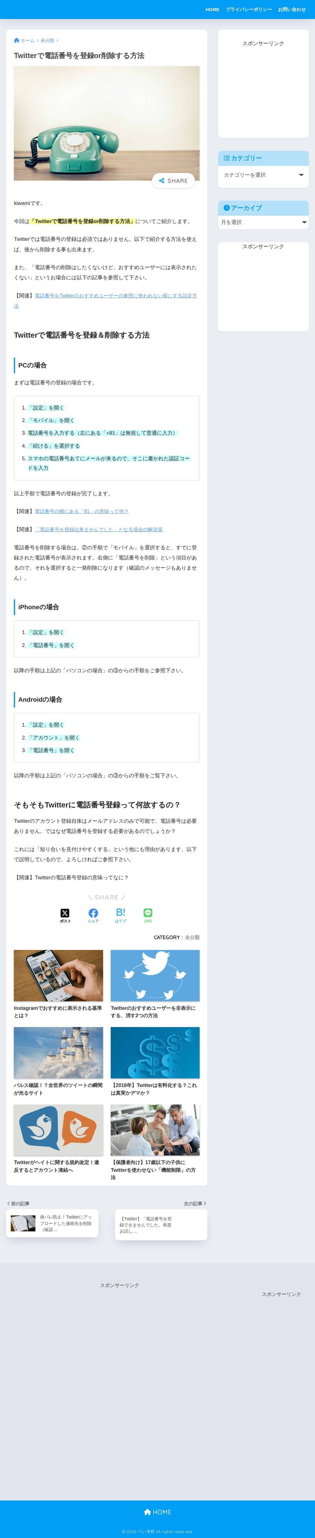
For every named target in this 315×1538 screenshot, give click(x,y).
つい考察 (23, 9)
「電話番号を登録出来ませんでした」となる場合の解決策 (103, 529)
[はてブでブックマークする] (120, 916)
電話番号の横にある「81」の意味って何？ (85, 511)
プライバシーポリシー (249, 9)
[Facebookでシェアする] (93, 916)
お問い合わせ (292, 9)
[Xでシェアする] (65, 916)
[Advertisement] (264, 87)
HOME (213, 9)
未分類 (192, 937)
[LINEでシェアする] (148, 916)
